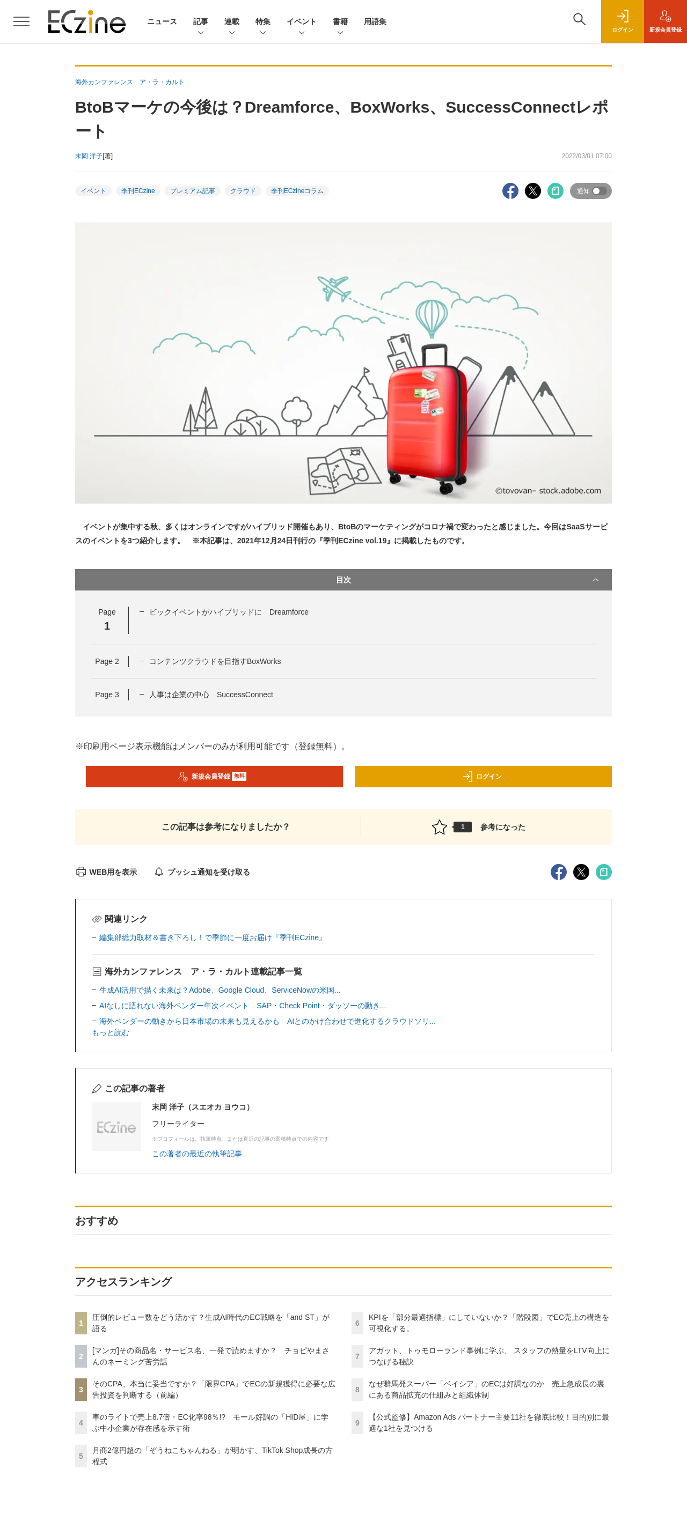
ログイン (482, 776)
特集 (263, 22)
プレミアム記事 (192, 191)
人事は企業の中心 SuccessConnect (211, 694)
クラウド (243, 191)
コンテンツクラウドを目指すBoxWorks (215, 661)
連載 (231, 22)
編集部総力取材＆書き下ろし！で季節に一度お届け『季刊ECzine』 (212, 937)
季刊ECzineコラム (297, 191)
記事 (200, 22)
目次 (468, 579)
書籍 (340, 22)
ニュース (162, 21)
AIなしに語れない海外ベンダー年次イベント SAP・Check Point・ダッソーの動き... (242, 1005)
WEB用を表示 (106, 872)
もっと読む (110, 1032)
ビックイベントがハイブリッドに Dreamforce (229, 612)
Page (107, 661)
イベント (302, 22)
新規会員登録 (212, 776)
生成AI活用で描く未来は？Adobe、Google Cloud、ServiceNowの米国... (220, 990)
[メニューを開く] (21, 21)
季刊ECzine (138, 191)
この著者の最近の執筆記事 (197, 1153)
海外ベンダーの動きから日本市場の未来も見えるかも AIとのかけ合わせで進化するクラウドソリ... (267, 1021)
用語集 (375, 21)
